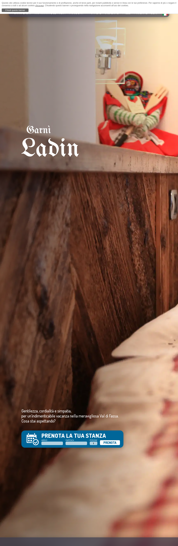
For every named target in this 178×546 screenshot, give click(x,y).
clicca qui (39, 5)
